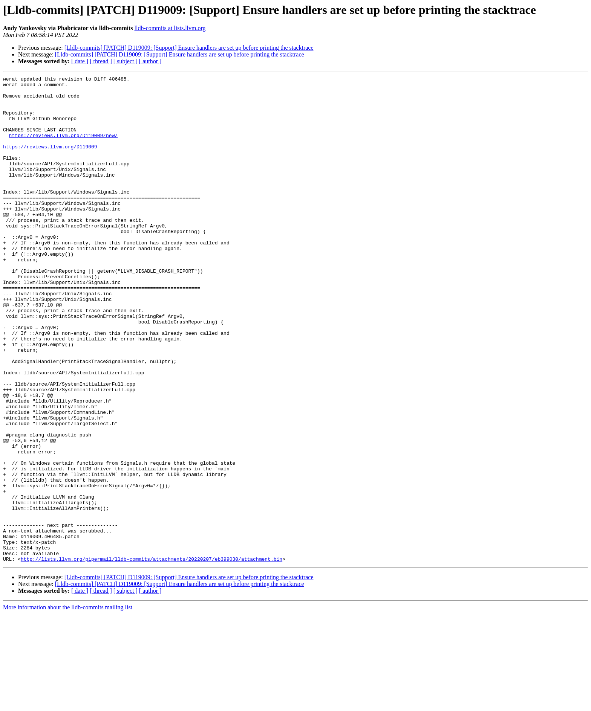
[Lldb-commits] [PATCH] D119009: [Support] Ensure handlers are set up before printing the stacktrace (189, 47)
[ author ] (150, 61)
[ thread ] (101, 61)
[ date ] (79, 61)
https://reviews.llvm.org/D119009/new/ (63, 147)
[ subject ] (125, 61)
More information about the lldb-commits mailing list (67, 704)
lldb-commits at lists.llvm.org (169, 28)
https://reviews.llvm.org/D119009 (50, 161)
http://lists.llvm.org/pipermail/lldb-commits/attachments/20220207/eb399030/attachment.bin (151, 656)
